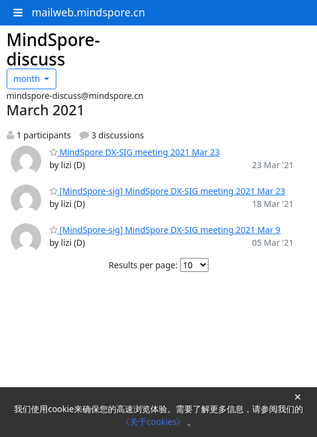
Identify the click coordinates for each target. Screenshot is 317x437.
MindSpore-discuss (53, 49)
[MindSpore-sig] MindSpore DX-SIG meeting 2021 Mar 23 (167, 191)
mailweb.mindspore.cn (88, 12)
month (27, 78)
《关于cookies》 (154, 421)
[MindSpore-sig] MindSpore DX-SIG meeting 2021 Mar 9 (165, 229)
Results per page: (143, 265)
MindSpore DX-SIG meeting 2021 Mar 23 (135, 152)
